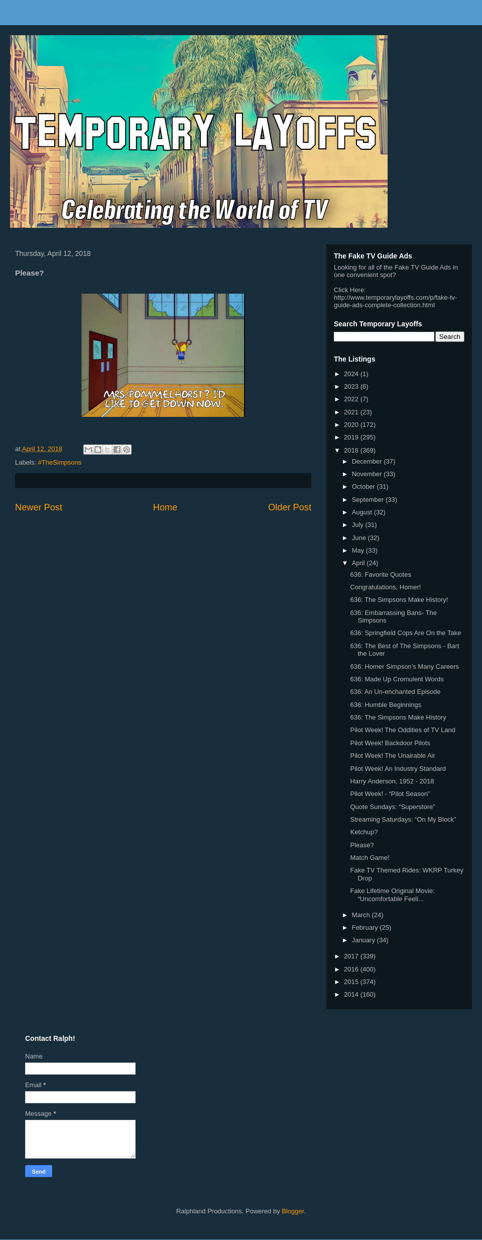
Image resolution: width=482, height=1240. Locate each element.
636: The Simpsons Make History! (399, 599)
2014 (352, 994)
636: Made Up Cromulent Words (396, 679)
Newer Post (38, 507)
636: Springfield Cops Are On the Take (405, 633)
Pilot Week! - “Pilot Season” (390, 794)
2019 (352, 437)
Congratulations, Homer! (385, 587)
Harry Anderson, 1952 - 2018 (392, 781)
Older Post (289, 507)
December (368, 461)
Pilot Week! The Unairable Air (392, 755)
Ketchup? (364, 832)
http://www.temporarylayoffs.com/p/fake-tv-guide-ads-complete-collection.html (395, 301)
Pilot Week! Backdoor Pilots (390, 743)
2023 (352, 386)
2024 (352, 374)
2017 (352, 956)
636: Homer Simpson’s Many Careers (404, 666)
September (369, 499)
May (359, 550)
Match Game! (369, 857)
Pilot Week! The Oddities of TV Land (402, 730)
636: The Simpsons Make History (398, 717)
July (359, 524)
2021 (352, 412)
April (359, 563)
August (363, 512)
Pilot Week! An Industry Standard (398, 768)
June (360, 538)
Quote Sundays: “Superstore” (392, 807)
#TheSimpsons (60, 462)
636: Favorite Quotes (380, 574)
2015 (352, 982)
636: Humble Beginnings (385, 704)
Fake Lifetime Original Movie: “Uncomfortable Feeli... (392, 895)
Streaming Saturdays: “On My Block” (403, 819)
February (366, 927)
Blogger (293, 1211)
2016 (352, 969)
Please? (362, 845)
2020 (352, 424)
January (364, 940)
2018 (352, 450)
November (368, 474)
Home (165, 507)
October (364, 486)
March (362, 915)
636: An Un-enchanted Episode (395, 691)
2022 (352, 399)
